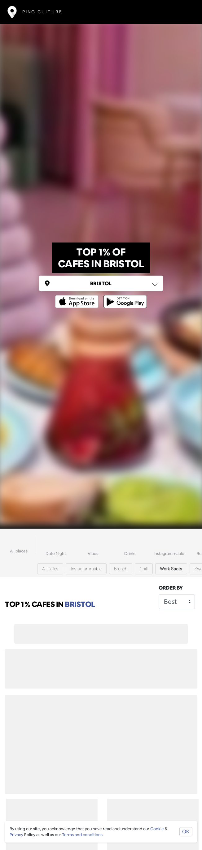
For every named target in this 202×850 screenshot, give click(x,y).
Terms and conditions (82, 834)
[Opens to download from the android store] (124, 297)
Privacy (16, 834)
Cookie (157, 828)
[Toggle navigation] (185, 11)
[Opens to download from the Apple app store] (78, 297)
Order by (171, 588)
